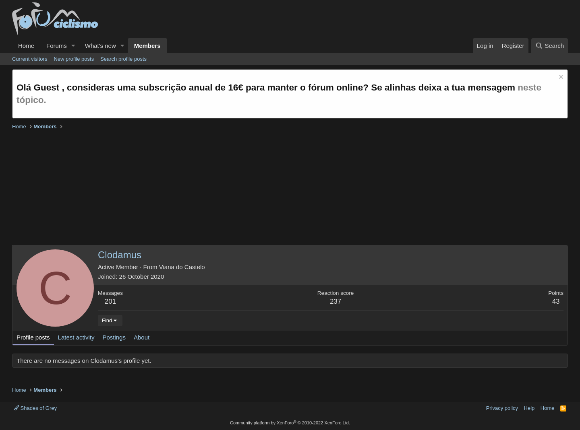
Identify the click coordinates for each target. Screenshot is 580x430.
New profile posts (74, 59)
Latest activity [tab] (76, 337)
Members (147, 45)
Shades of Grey (35, 408)
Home (26, 45)
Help (529, 408)
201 (110, 301)
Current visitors (29, 59)
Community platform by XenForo (290, 422)
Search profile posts (123, 59)
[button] (73, 45)
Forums (56, 45)
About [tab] (141, 337)
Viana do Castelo (182, 266)
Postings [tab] (114, 337)
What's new (100, 45)
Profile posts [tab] (33, 337)
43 (556, 301)
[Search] (549, 45)
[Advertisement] (253, 188)
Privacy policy (502, 408)
